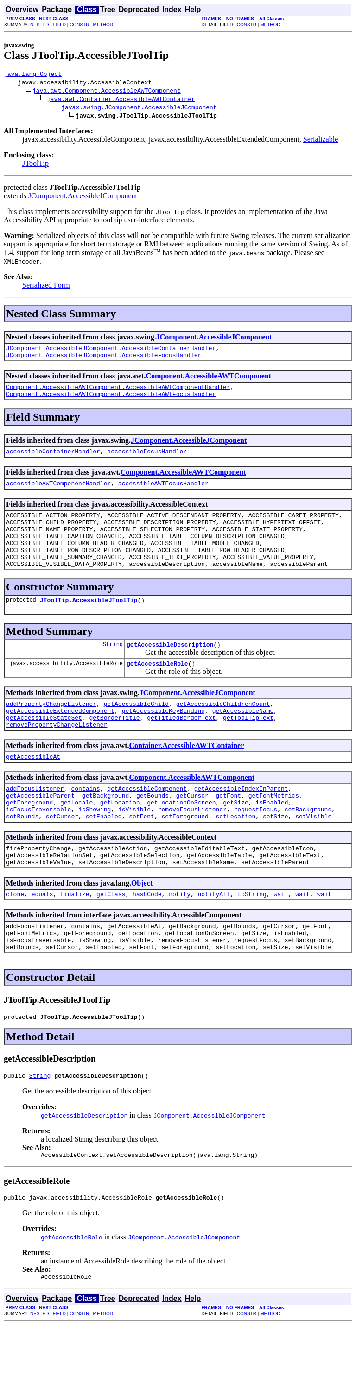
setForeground (184, 855)
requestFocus (255, 846)
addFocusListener (35, 821)
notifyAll (214, 938)
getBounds (152, 830)
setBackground (308, 846)
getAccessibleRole (157, 688)
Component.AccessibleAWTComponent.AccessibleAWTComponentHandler (118, 392)
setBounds (22, 855)
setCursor (62, 855)
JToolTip (35, 165)
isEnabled (271, 838)
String (113, 668)
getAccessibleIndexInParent (241, 821)
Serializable (320, 140)
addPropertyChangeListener (51, 730)
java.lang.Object (33, 75)
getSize (235, 838)
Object (142, 926)
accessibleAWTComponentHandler (58, 493)
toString (251, 938)
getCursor (192, 830)
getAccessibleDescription (170, 668)
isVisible (134, 846)
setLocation (235, 855)
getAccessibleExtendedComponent (60, 738)
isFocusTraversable (38, 846)
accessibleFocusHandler (147, 459)
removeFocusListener (192, 846)
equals (42, 938)
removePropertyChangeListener (56, 755)
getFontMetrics (273, 830)
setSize (275, 855)
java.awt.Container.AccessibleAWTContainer (121, 100)
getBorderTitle (114, 746)
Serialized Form (46, 286)
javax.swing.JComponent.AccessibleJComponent (138, 108)
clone (15, 938)
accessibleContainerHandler (53, 459)
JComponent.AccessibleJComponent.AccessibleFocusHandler (103, 359)
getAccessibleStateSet (44, 746)
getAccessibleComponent (147, 821)
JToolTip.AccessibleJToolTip (89, 622)
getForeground (29, 838)
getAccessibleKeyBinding (163, 738)
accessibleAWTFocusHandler (163, 493)
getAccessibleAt (33, 788)
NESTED (39, 24)
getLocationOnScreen (181, 838)
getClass (110, 938)
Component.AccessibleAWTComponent (208, 380)
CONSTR (79, 24)
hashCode (147, 938)
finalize (74, 938)
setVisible (313, 855)
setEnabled (104, 855)
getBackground (105, 830)
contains (85, 821)
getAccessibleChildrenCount (223, 730)
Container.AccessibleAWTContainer (186, 776)
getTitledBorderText (181, 746)
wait (280, 938)
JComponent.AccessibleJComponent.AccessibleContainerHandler (111, 350)
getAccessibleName (243, 738)
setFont (141, 855)
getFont (228, 830)
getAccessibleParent (40, 830)
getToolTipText (248, 746)
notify (180, 938)
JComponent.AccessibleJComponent (82, 197)
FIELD (59, 24)
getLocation (120, 838)
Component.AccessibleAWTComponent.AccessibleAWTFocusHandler (111, 400)
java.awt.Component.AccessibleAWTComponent (106, 92)
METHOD (103, 24)
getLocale (76, 838)
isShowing (94, 846)
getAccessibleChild (136, 730)
